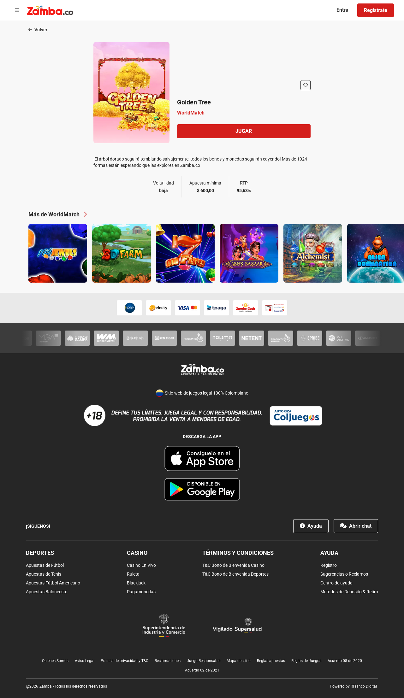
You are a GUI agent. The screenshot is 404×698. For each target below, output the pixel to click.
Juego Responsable (203, 661)
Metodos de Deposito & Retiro (349, 591)
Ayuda (311, 526)
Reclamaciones (168, 661)
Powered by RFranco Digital (353, 686)
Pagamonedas (141, 591)
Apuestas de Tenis (43, 574)
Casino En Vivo (141, 565)
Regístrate (375, 10)
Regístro (328, 565)
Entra (342, 10)
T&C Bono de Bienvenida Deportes (235, 574)
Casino (137, 552)
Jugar (243, 131)
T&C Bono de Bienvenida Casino (233, 565)
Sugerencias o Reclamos (344, 574)
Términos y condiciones (238, 552)
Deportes (40, 552)
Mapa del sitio (239, 661)
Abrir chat (355, 526)
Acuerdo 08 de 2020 (345, 661)
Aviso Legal (84, 661)
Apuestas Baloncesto (47, 591)
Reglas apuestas (271, 661)
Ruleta (133, 574)
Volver (37, 29)
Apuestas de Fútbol (45, 565)
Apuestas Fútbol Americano (53, 582)
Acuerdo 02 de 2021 (202, 670)
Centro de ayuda (336, 582)
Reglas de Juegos (306, 661)
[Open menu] (17, 10)
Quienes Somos (55, 661)
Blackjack (136, 582)
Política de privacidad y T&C (124, 661)
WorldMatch (191, 113)
